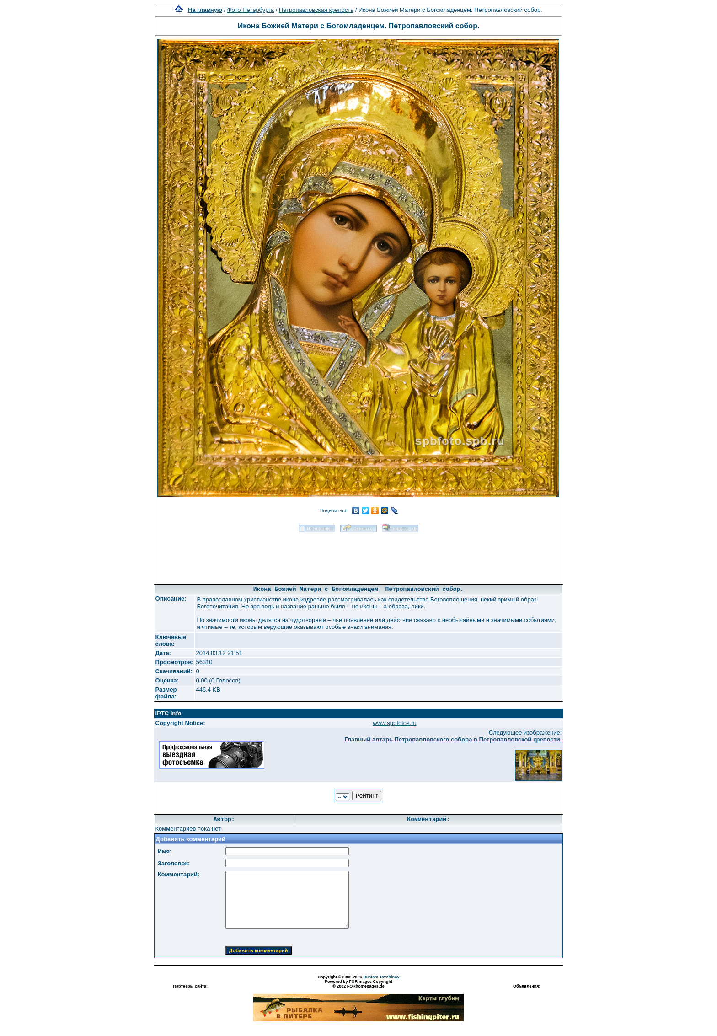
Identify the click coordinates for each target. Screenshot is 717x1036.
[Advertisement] (358, 555)
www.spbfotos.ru (394, 722)
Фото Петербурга (250, 9)
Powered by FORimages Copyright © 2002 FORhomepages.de (358, 983)
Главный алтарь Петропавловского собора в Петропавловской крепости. (453, 739)
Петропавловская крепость (316, 9)
